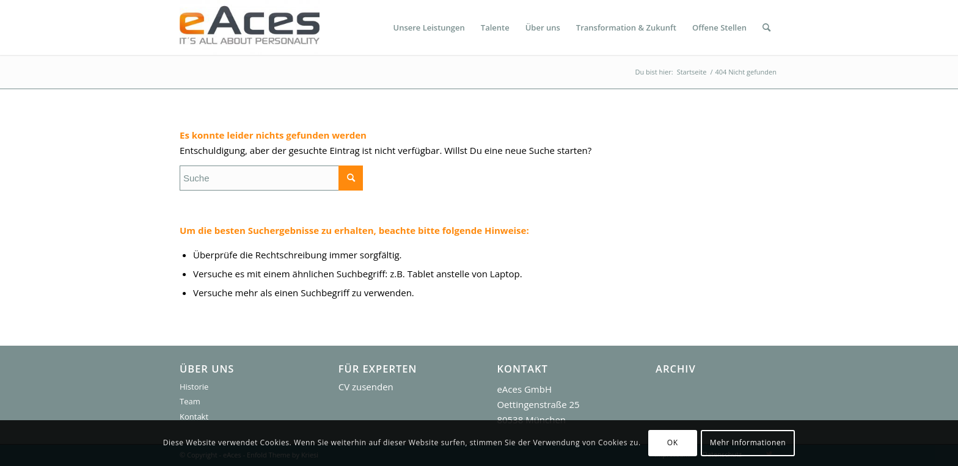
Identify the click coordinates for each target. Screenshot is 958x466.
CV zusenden (365, 386)
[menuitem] (428, 27)
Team (190, 401)
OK (672, 442)
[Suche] (766, 27)
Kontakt (194, 416)
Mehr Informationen (748, 442)
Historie (194, 386)
